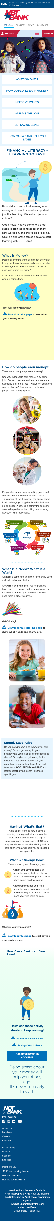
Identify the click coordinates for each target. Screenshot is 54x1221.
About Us (7, 1128)
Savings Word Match (30, 1045)
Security (6, 1155)
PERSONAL (9, 25)
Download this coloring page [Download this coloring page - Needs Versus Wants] (24, 628)
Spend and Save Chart (29, 1039)
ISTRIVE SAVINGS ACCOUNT (27, 1056)
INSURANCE (42, 25)
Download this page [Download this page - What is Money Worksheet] (20, 314)
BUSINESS (20, 25)
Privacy (6, 1151)
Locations (7, 1132)
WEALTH (31, 25)
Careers (6, 1136)
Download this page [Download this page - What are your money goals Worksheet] (19, 936)
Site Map (6, 1160)
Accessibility (8, 1147)
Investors (6, 1140)
